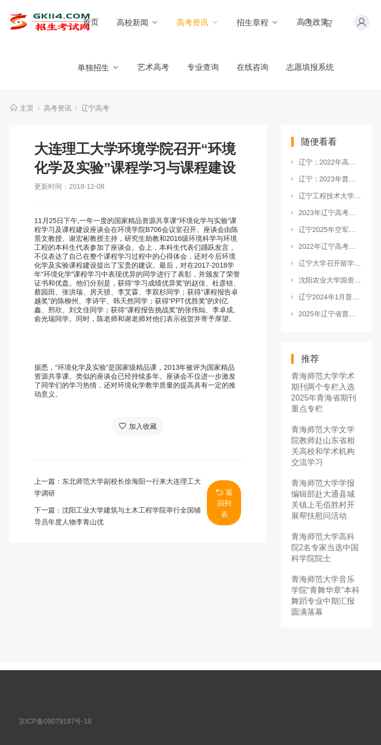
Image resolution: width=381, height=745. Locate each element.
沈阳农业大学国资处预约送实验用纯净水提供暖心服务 (330, 280)
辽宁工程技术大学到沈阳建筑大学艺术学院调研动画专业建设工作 (330, 196)
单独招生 (98, 67)
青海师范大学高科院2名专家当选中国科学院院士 (325, 547)
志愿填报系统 (310, 67)
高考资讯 (198, 22)
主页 (27, 108)
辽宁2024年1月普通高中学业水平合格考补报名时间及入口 (330, 297)
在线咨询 (252, 67)
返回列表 (224, 503)
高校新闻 (138, 22)
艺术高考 (153, 67)
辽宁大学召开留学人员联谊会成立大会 (330, 263)
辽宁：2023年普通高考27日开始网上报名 (330, 179)
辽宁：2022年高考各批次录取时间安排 (330, 162)
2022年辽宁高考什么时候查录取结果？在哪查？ (330, 246)
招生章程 (258, 22)
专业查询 (203, 67)
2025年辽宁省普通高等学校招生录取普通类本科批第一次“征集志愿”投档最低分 (330, 314)
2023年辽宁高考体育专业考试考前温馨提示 (330, 213)
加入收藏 (138, 426)
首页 (91, 22)
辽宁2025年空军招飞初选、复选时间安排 (330, 229)
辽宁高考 (95, 108)
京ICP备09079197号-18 (55, 721)
